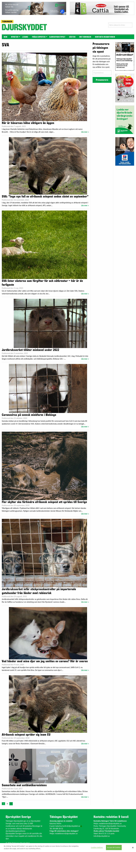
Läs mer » (85, 132)
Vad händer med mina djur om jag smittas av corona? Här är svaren (45, 661)
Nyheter (14, 37)
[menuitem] (5, 36)
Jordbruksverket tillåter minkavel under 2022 (30, 350)
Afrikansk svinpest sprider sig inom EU (26, 734)
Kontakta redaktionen (105, 37)
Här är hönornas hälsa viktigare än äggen (28, 123)
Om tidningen (85, 37)
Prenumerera (102, 80)
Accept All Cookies (113, 847)
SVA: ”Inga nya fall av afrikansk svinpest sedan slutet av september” (45, 196)
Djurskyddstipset (57, 37)
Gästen (72, 37)
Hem (5, 37)
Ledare (25, 37)
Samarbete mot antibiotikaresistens (24, 785)
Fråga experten (38, 37)
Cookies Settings (97, 847)
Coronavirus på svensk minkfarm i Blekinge (29, 415)
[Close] (133, 847)
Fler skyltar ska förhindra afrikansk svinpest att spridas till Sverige (44, 502)
